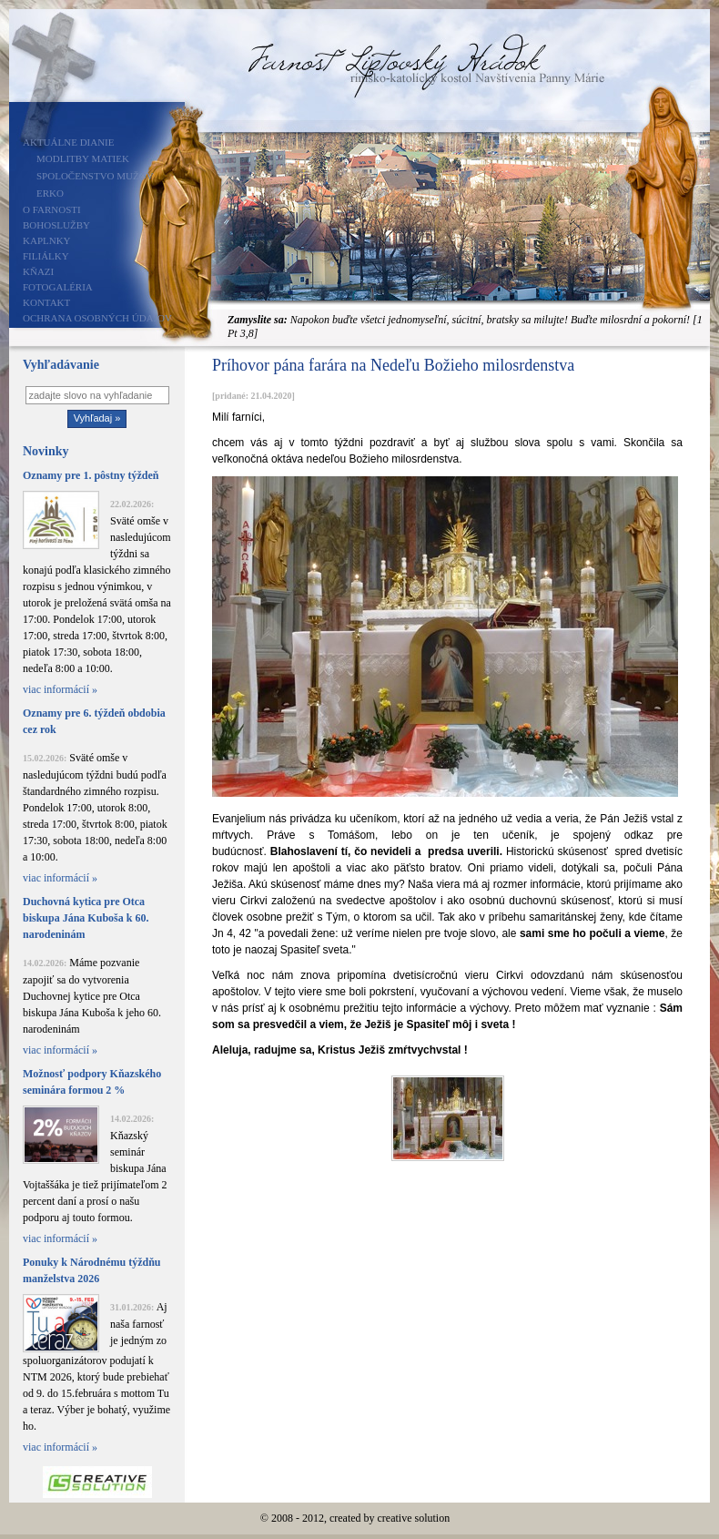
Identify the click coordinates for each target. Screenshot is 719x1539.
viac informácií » (60, 689)
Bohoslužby (56, 224)
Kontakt (46, 302)
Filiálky (46, 255)
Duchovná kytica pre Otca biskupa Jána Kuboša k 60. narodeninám (85, 918)
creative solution (414, 1518)
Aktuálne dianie (69, 142)
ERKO (50, 193)
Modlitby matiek (82, 158)
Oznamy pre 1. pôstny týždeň (90, 475)
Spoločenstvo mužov (95, 175)
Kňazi (38, 271)
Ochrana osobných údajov (97, 317)
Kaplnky (47, 240)
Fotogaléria (58, 286)
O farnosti (52, 209)
